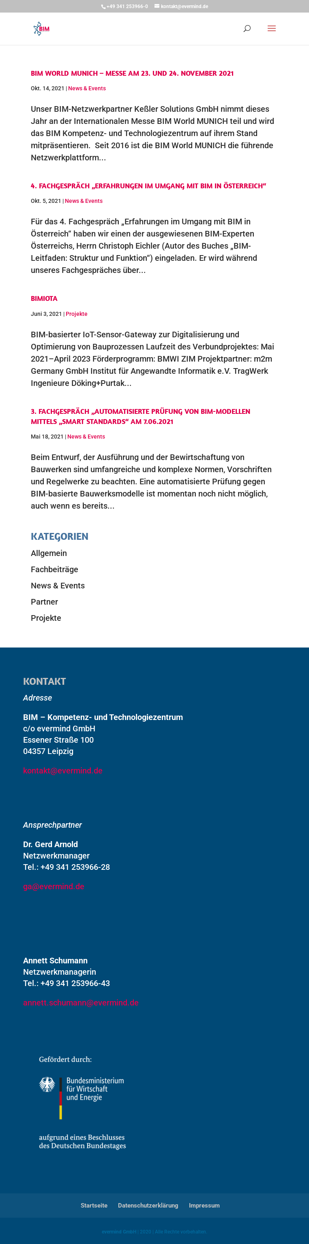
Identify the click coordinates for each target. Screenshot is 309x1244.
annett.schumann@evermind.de (81, 1003)
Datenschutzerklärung (148, 1205)
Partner (44, 602)
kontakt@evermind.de (63, 770)
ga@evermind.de (53, 886)
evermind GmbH (119, 1232)
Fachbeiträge (54, 569)
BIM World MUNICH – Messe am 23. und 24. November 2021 (132, 73)
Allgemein (49, 553)
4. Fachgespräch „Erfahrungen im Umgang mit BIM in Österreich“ (148, 185)
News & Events (87, 88)
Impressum (204, 1205)
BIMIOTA (44, 298)
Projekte (77, 314)
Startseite (94, 1205)
